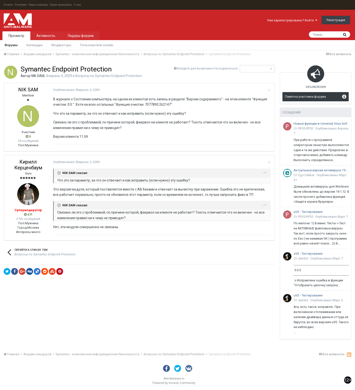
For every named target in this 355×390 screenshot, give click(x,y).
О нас (77, 4)
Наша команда (38, 4)
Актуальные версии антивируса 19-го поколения (321, 170)
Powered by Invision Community (174, 383)
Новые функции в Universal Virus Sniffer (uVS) (321, 123)
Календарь (34, 45)
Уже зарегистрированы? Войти (292, 20)
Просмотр (16, 36)
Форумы (11, 45)
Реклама (20, 4)
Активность (45, 36)
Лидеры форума (80, 36)
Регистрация (336, 20)
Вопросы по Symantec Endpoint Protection (108, 76)
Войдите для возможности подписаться (207, 68)
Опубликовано (75, 90)
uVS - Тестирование (308, 212)
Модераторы (61, 45)
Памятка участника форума (305, 96)
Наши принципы (61, 4)
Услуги (8, 4)
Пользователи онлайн (96, 45)
